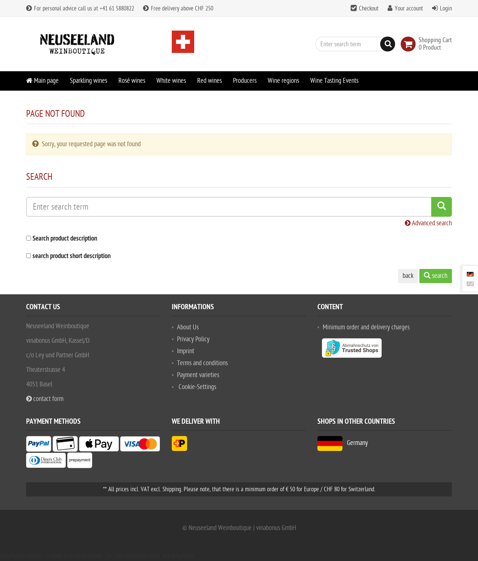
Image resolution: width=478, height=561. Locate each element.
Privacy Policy (193, 339)
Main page (42, 81)
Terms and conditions (202, 363)
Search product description (64, 239)
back (408, 276)
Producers (245, 81)
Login (446, 8)
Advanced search (428, 223)
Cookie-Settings (197, 387)
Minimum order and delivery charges (366, 327)
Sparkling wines (88, 81)
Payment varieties (198, 375)
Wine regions (283, 81)
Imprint (185, 351)
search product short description (71, 256)
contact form (44, 399)
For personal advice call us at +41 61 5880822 (80, 8)
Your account (409, 8)
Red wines (209, 81)
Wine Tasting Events (334, 81)
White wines (171, 81)
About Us (188, 327)
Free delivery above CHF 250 (178, 8)
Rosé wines (131, 81)
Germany (342, 443)
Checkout (369, 8)
